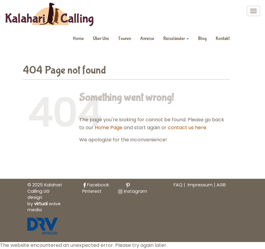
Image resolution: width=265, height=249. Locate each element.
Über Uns (101, 38)
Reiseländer (176, 38)
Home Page (108, 127)
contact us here (187, 127)
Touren (124, 38)
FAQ (178, 185)
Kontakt (223, 38)
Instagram (132, 191)
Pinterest (106, 188)
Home (78, 38)
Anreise (147, 38)
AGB (221, 185)
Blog (202, 38)
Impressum (201, 185)
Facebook (95, 185)
